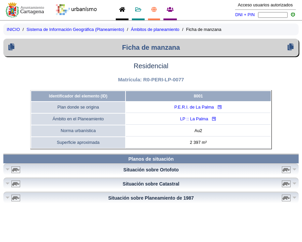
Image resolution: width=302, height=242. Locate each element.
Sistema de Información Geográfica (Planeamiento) (75, 29)
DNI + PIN (245, 14)
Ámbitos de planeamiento (155, 29)
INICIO (13, 29)
